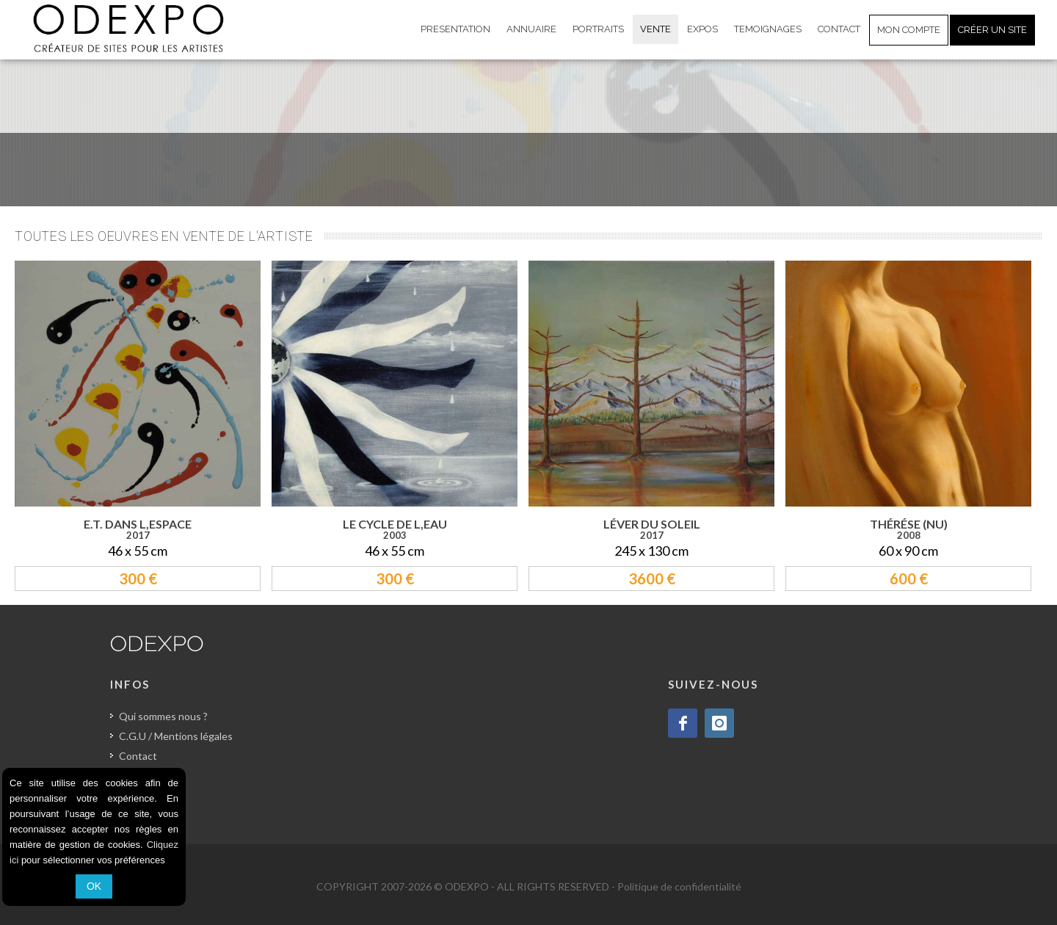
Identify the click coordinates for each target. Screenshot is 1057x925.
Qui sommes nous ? (163, 716)
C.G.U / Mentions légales (176, 736)
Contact (138, 756)
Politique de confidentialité (679, 886)
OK (94, 886)
